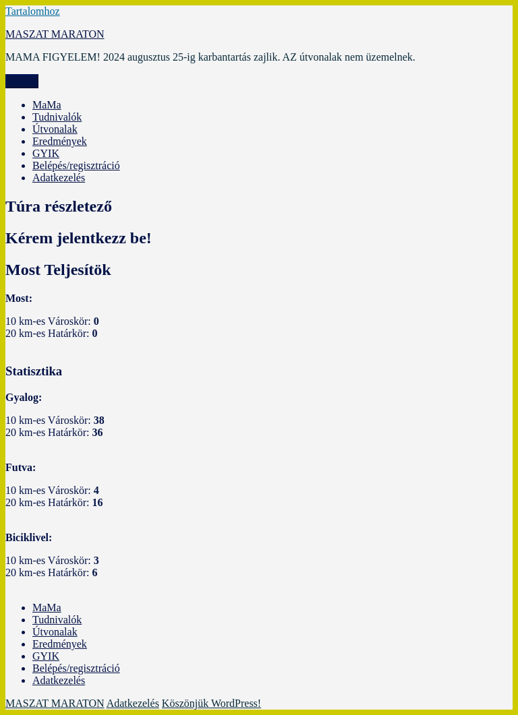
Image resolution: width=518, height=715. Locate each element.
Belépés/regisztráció (76, 165)
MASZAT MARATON (55, 34)
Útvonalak (55, 129)
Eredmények (59, 141)
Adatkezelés (58, 177)
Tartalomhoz (32, 11)
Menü (22, 81)
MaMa (46, 105)
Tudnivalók (57, 117)
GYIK (45, 153)
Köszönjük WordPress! (211, 703)
